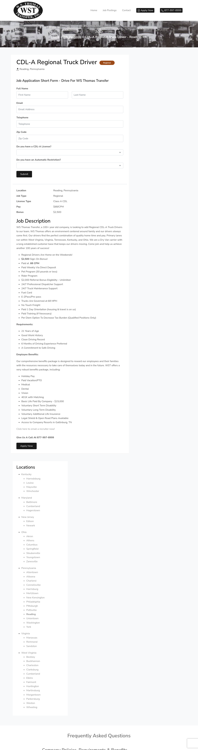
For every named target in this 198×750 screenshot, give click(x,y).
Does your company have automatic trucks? (70, 589)
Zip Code (21, 132)
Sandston (149, 240)
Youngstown (151, 151)
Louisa (147, 76)
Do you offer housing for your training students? (72, 692)
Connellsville (151, 178)
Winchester (150, 85)
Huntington (150, 280)
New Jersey (145, 110)
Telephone (22, 117)
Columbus (149, 138)
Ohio (141, 126)
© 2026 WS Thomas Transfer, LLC (99, 724)
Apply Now (26, 446)
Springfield (150, 142)
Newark (148, 119)
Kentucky (144, 68)
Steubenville (151, 147)
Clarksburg (150, 263)
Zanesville (149, 155)
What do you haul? (56, 614)
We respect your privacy (99, 745)
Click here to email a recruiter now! (35, 429)
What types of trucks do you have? (65, 598)
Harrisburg (150, 182)
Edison (147, 115)
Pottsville (149, 203)
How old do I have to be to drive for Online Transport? (76, 518)
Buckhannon (151, 255)
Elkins (147, 271)
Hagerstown (151, 104)
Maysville (149, 80)
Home (93, 10)
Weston (148, 296)
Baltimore (149, 95)
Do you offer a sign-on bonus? (62, 558)
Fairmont (149, 276)
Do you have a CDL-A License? (33, 146)
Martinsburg (150, 284)
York (146, 220)
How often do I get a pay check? (63, 550)
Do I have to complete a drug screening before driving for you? (81, 534)
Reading (148, 208)
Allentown (150, 166)
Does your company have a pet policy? (67, 501)
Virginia (143, 227)
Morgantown (151, 288)
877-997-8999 (99, 729)
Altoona (148, 170)
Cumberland (150, 100)
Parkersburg (150, 292)
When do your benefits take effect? (65, 567)
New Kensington (153, 191)
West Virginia (146, 246)
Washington (150, 216)
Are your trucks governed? (60, 606)
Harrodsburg (151, 72)
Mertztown (150, 187)
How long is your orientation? (62, 637)
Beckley (148, 250)
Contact (126, 10)
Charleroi (149, 174)
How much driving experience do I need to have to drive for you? (82, 526)
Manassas (149, 231)
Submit (24, 174)
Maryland (144, 91)
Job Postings (109, 10)
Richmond (149, 235)
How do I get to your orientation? (64, 661)
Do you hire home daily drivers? (63, 542)
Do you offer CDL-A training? (62, 684)
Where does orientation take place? (65, 653)
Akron (147, 130)
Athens (148, 134)
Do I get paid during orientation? (64, 645)
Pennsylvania (146, 162)
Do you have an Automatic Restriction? (38, 160)
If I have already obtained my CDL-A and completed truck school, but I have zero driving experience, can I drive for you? (95, 702)
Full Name (22, 88)
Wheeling (149, 301)
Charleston (150, 259)
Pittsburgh (149, 199)
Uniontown (150, 212)
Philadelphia (151, 195)
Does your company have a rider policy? (68, 509)
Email (19, 103)
